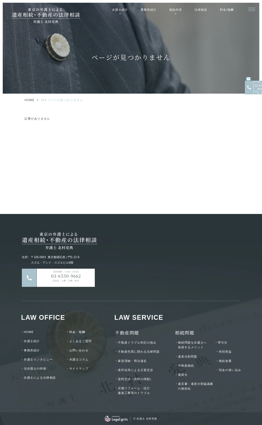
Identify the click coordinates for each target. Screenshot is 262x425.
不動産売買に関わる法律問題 (139, 351)
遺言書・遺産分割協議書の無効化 (195, 386)
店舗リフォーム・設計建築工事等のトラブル (134, 390)
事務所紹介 (149, 9)
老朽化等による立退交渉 (135, 370)
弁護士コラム (79, 359)
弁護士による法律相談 (40, 377)
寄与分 (222, 342)
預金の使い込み (230, 370)
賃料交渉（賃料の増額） (135, 379)
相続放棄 (225, 360)
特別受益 (225, 351)
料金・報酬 (77, 332)
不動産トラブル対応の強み (137, 342)
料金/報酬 (227, 9)
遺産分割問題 (187, 356)
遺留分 (183, 374)
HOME (29, 100)
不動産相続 (186, 365)
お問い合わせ (79, 350)
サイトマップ (79, 368)
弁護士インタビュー (38, 359)
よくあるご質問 (80, 341)
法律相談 (200, 9)
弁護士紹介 (120, 9)
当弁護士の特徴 (35, 368)
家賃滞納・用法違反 (132, 360)
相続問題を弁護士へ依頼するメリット (192, 345)
